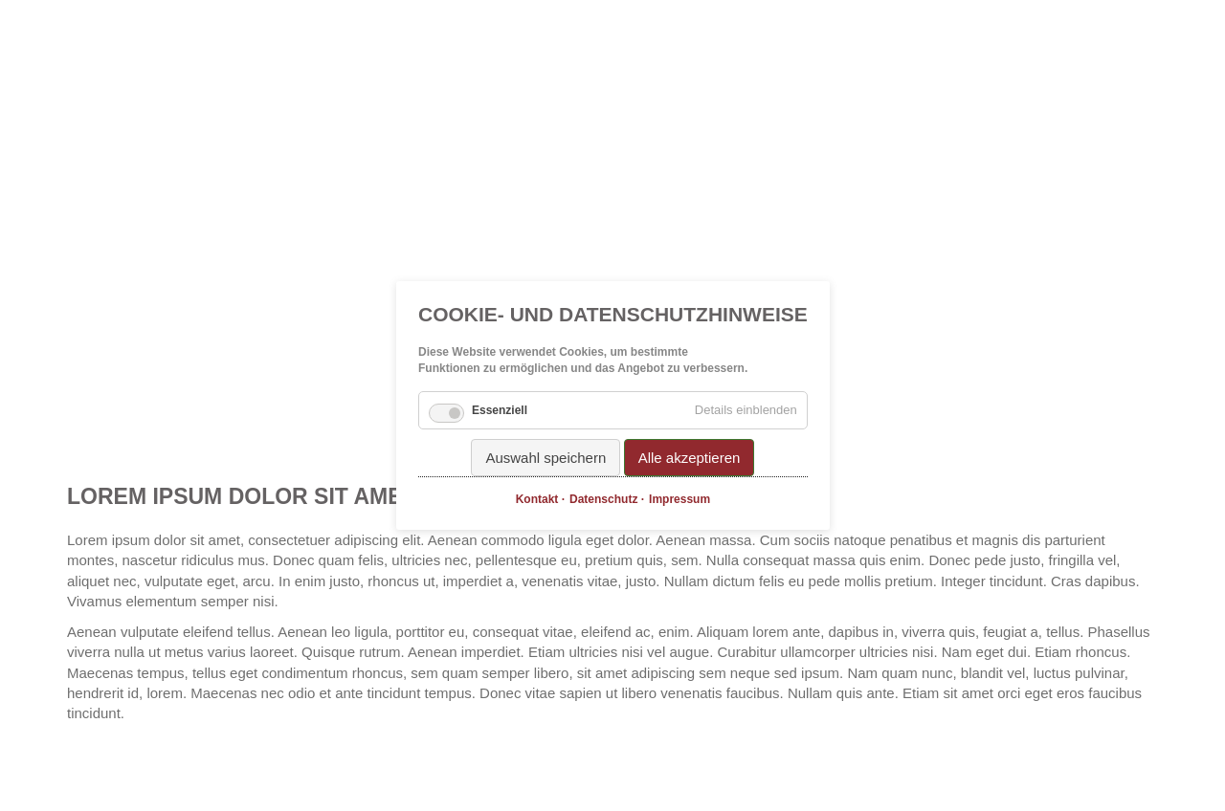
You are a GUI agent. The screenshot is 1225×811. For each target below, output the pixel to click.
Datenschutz (603, 499)
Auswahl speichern (545, 457)
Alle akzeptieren (688, 457)
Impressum (679, 499)
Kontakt (536, 499)
